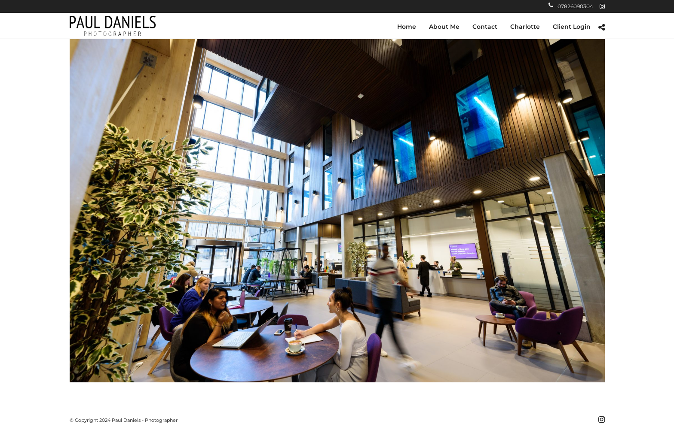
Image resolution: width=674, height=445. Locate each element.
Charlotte (525, 26)
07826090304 (570, 6)
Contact (484, 26)
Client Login (572, 26)
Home (406, 26)
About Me (444, 26)
